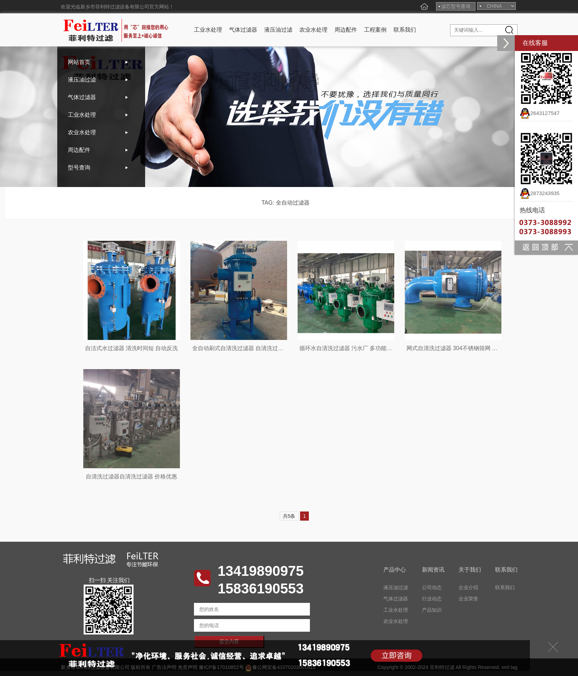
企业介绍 (468, 587)
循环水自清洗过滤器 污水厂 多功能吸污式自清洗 (360, 348)
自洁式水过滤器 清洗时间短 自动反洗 (131, 348)
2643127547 (539, 113)
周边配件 (346, 30)
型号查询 (79, 167)
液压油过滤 (278, 30)
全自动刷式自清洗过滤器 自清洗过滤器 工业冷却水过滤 (261, 348)
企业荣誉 (468, 598)
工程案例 (375, 30)
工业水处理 (208, 30)
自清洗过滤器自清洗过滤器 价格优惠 (131, 476)
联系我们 (405, 30)
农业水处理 (313, 30)
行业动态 (432, 598)
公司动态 (432, 587)
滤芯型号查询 (455, 6)
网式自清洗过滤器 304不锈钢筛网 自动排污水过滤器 (472, 348)
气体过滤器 (243, 30)
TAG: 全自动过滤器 (285, 203)
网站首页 (79, 62)
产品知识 (432, 610)
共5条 (289, 516)
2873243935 (539, 193)
